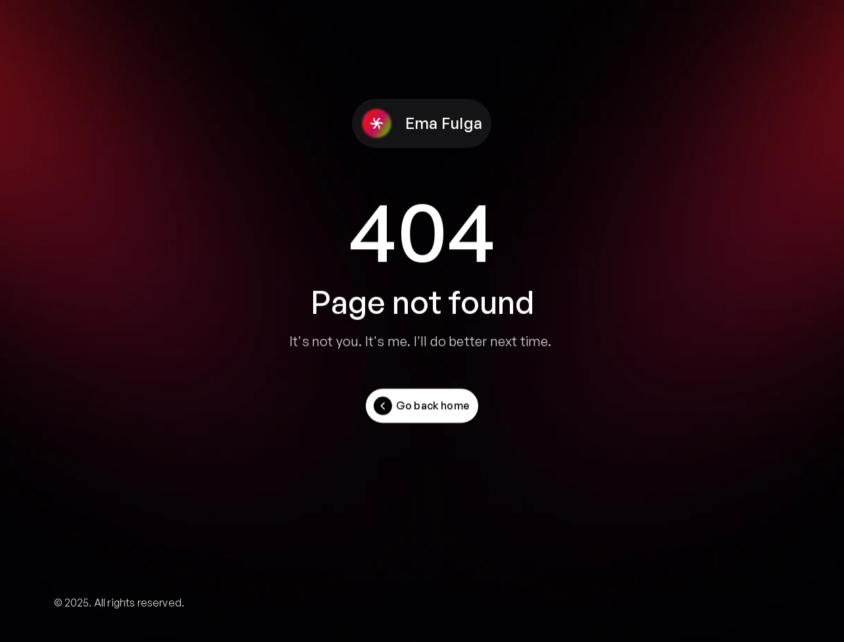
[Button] (422, 406)
